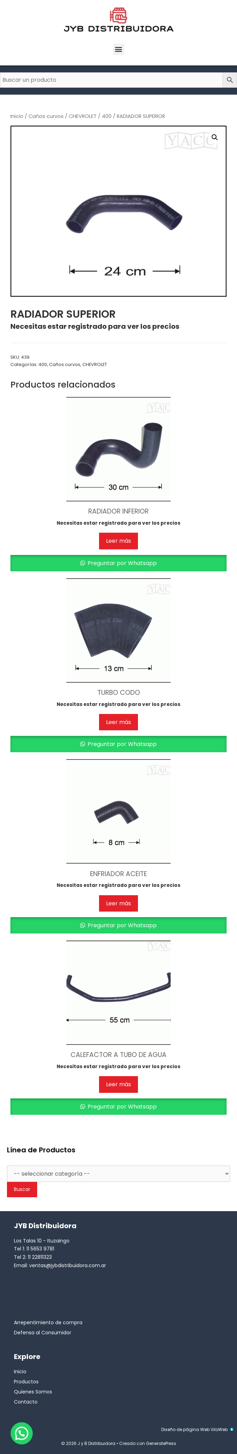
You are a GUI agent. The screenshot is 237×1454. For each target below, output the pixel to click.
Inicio (16, 116)
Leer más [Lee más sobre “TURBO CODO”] (118, 722)
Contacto (26, 1401)
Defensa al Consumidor (42, 1332)
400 (107, 116)
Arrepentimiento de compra (48, 1322)
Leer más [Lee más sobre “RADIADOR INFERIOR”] (118, 541)
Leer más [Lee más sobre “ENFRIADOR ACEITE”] (118, 903)
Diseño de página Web (185, 1429)
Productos (26, 1381)
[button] (118, 49)
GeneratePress (161, 1443)
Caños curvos (46, 116)
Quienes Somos (33, 1391)
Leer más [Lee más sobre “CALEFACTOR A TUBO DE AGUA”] (118, 1084)
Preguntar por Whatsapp (121, 563)
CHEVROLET (83, 116)
